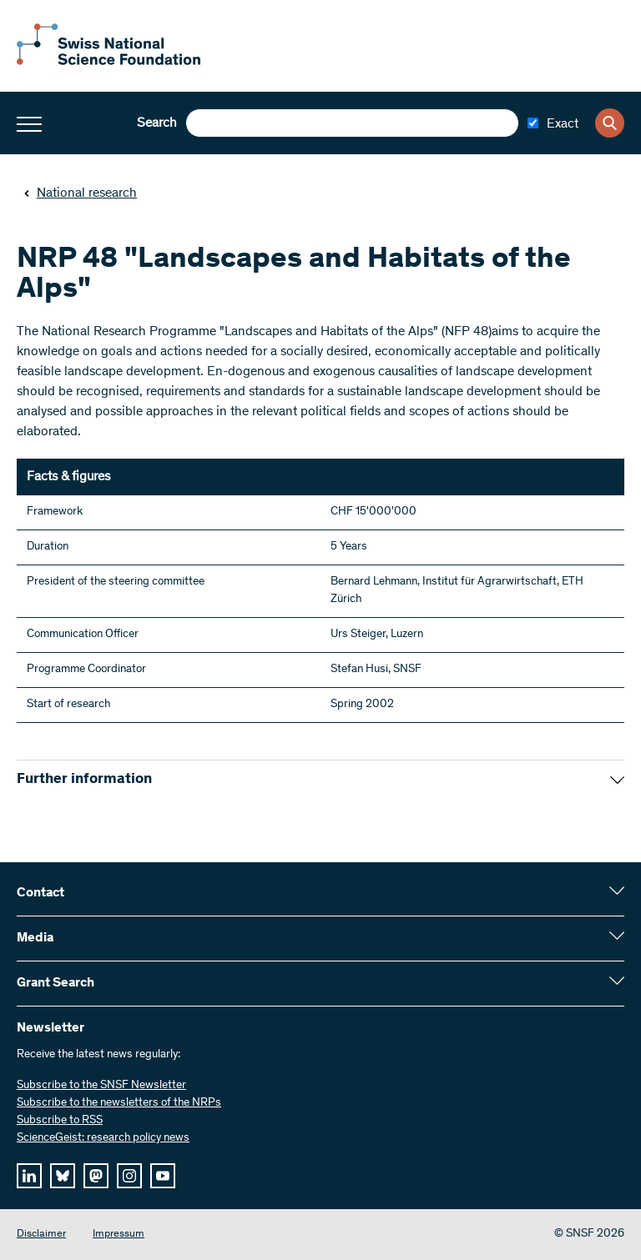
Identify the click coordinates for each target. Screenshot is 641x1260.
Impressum (118, 1234)
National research (80, 193)
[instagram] (129, 1175)
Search (157, 123)
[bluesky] (62, 1175)
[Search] (609, 123)
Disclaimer (41, 1234)
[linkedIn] (29, 1175)
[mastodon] (96, 1175)
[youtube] (162, 1175)
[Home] (108, 61)
